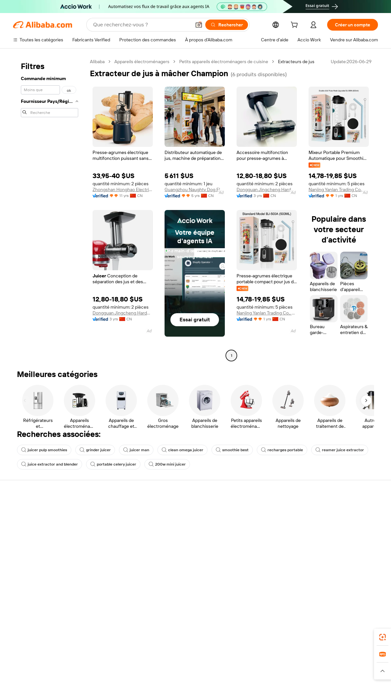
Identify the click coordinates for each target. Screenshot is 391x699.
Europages (290, 664)
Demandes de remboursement (271, 547)
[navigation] (49, 209)
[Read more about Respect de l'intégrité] (346, 674)
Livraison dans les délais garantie (113, 544)
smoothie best (232, 450)
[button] (199, 25)
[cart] (295, 25)
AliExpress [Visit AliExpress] (102, 664)
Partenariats (327, 559)
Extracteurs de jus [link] (296, 61)
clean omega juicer (182, 450)
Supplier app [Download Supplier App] (159, 635)
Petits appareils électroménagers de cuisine (223, 61)
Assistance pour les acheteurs (270, 509)
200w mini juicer (167, 464)
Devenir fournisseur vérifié (342, 547)
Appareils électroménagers (141, 61)
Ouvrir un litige (254, 534)
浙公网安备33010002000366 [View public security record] (288, 686)
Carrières (22, 547)
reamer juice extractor (339, 450)
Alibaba (97, 61)
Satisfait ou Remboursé (112, 529)
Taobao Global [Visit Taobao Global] (222, 664)
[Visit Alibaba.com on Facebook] (319, 586)
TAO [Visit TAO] (246, 664)
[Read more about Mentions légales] (40, 674)
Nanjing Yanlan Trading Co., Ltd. (339, 189)
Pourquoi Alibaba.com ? (36, 509)
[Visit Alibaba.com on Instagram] (358, 586)
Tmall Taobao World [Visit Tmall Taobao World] (163, 664)
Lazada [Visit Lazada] (196, 664)
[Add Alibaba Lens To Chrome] (94, 635)
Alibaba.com (306, 635)
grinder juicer (95, 450)
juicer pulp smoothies (44, 450)
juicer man (136, 450)
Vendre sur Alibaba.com (339, 509)
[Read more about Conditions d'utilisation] (296, 674)
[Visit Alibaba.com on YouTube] (371, 586)
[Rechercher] (226, 25)
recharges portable (282, 450)
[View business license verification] (252, 686)
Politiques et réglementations (118, 590)
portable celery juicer (113, 464)
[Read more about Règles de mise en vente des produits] (100, 674)
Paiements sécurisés (110, 517)
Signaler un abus (256, 583)
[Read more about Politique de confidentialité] (240, 674)
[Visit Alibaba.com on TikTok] (384, 586)
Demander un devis (184, 529)
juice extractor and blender (49, 464)
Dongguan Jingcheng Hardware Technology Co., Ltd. (267, 189)
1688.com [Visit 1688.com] (128, 664)
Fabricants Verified (183, 517)
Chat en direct (254, 522)
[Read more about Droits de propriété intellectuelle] (176, 674)
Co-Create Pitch (29, 522)
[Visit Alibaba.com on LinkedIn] (332, 586)
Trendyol (265, 664)
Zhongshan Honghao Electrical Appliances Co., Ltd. (123, 189)
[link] (382, 637)
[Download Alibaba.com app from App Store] (336, 635)
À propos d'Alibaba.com (38, 496)
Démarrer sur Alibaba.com (341, 522)
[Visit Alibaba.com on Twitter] (345, 586)
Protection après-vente (112, 560)
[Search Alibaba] (141, 24)
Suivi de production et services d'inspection (120, 575)
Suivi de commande (335, 534)
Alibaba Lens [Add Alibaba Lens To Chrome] (42, 632)
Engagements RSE (32, 534)
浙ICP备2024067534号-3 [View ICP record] (353, 686)
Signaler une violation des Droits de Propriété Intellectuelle (265, 565)
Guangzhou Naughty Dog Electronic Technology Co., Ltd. (195, 189)
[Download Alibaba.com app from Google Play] (366, 635)
